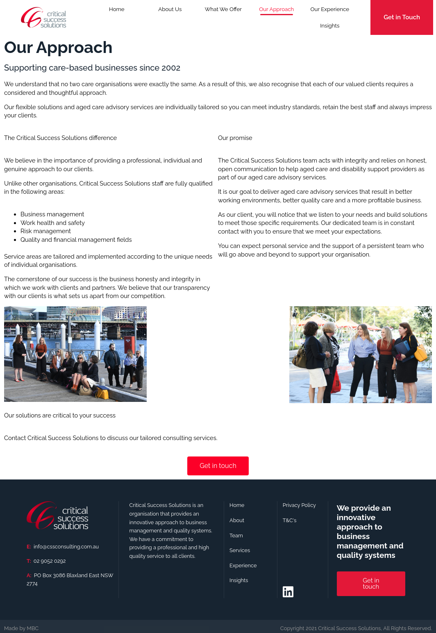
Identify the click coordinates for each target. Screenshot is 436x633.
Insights (329, 26)
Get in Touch (402, 17)
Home (117, 9)
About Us (170, 9)
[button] (356, 628)
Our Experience (330, 9)
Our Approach (276, 9)
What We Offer (223, 12)
